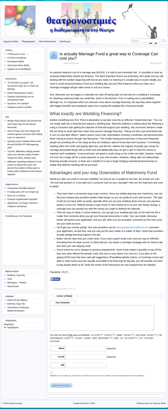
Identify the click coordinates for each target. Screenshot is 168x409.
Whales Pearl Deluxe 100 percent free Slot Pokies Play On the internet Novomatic (24, 124)
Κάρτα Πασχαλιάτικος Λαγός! (20, 93)
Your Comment (62, 302)
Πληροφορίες (29, 41)
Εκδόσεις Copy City (16, 275)
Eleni (65, 289)
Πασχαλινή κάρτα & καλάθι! (19, 107)
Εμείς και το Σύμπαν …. (18, 195)
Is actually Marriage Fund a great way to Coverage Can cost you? (109, 56)
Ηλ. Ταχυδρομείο (11, 327)
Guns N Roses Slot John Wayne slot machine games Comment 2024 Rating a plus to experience (24, 134)
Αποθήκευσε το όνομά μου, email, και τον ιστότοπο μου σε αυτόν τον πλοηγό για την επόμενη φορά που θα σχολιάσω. (97, 376)
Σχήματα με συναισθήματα (19, 69)
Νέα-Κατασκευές (47, 41)
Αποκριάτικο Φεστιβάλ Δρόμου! (21, 188)
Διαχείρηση (9, 324)
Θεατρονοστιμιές (15, 403)
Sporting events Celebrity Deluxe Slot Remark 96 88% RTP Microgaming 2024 (24, 144)
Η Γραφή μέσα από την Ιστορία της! (23, 192)
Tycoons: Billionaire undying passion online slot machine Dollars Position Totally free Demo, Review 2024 (23, 154)
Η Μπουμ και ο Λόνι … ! (18, 54)
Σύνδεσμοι (65, 41)
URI (62, 365)
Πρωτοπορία (13, 286)
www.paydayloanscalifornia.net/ (132, 227)
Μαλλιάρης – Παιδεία (16, 282)
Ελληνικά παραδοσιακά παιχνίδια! (22, 199)
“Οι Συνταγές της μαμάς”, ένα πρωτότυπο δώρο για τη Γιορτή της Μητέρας (23, 85)
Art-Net (85, 403)
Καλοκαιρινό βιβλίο (15, 61)
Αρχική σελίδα (10, 41)
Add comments (156, 63)
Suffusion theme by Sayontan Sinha (151, 403)
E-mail (61, 357)
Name (61, 348)
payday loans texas (71, 63)
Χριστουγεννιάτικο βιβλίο (18, 65)
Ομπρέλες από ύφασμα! (18, 103)
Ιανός (9, 279)
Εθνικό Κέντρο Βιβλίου (17, 300)
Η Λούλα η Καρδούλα (16, 58)
